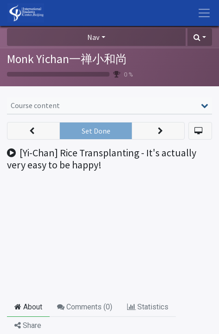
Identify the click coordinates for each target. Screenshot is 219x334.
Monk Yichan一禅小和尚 (67, 58)
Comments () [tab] (84, 306)
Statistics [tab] (147, 306)
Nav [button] (93, 37)
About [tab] (28, 306)
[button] (199, 37)
